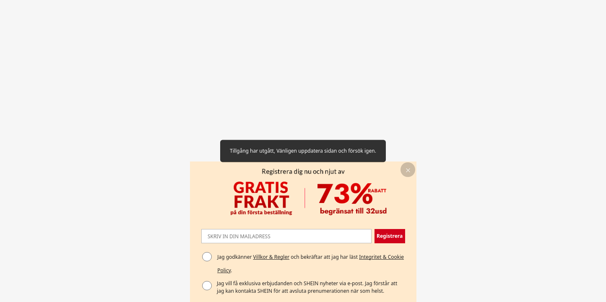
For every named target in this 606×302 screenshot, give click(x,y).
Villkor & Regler (271, 256)
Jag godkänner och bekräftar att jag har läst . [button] (310, 263)
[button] (408, 169)
